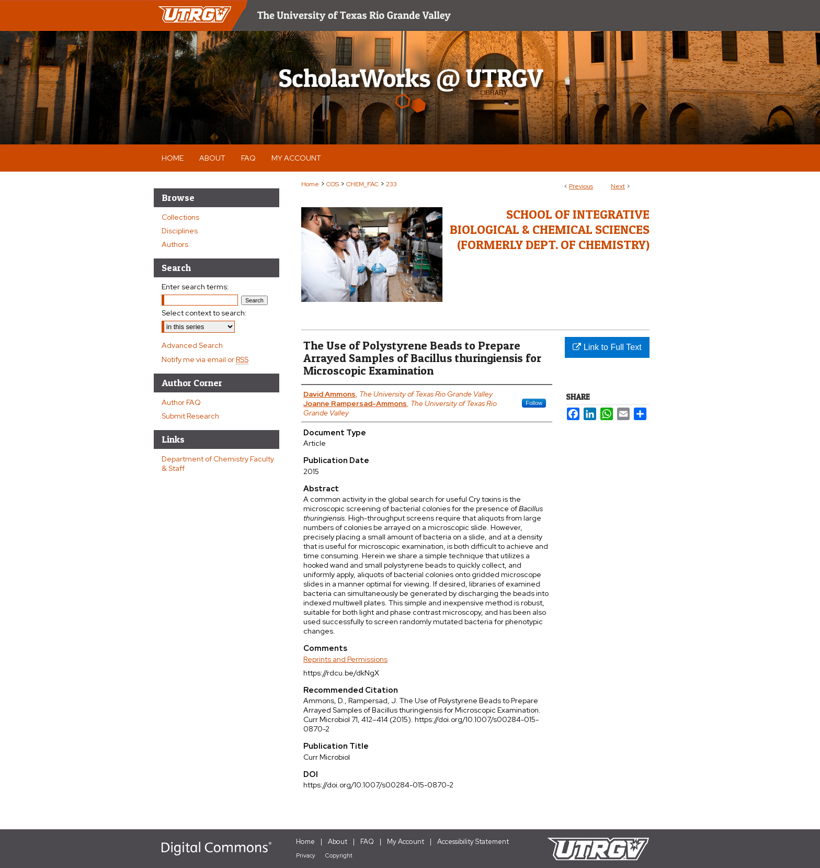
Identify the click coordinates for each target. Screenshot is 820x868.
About (337, 841)
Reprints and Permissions (345, 659)
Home (310, 184)
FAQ (367, 841)
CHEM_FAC (362, 184)
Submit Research (190, 416)
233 (391, 184)
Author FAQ (181, 402)
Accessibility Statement (473, 841)
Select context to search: (204, 313)
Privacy (305, 855)
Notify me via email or (205, 359)
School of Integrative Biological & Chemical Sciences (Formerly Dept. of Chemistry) (550, 229)
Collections (180, 217)
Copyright (338, 855)
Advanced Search (192, 345)
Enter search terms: (195, 286)
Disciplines (180, 230)
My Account (405, 841)
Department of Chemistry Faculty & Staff (218, 463)
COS (332, 184)
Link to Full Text (607, 347)
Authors (175, 244)
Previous (581, 186)
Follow (534, 403)
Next (618, 186)
